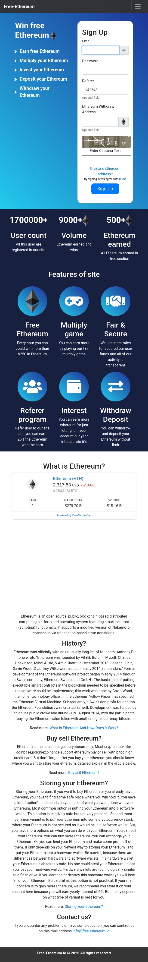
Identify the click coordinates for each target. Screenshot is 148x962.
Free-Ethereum (19, 6)
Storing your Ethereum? (84, 906)
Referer (88, 81)
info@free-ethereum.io (91, 931)
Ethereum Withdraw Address (98, 109)
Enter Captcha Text (105, 150)
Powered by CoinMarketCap (74, 515)
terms (122, 179)
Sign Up (105, 189)
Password (90, 61)
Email (86, 41)
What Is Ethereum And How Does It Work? (83, 728)
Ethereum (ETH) (68, 478)
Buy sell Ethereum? (83, 772)
